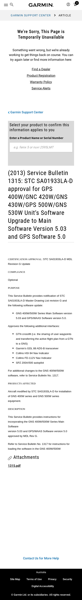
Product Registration (41, 75)
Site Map (15, 579)
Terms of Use (34, 579)
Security (67, 579)
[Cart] (75, 5)
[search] (12, 5)
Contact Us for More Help (41, 558)
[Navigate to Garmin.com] (41, 5)
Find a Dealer (41, 69)
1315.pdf (14, 466)
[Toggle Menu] (2, 4)
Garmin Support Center (31, 15)
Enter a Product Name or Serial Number (36, 138)
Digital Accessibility (43, 586)
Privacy (52, 579)
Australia (41, 572)
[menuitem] (12, 5)
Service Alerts (41, 88)
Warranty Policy (41, 82)
